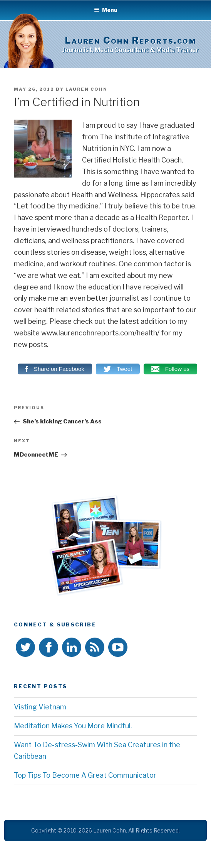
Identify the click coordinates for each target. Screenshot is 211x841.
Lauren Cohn (86, 89)
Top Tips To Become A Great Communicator (85, 775)
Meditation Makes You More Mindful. (73, 726)
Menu (105, 10)
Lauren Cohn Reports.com (130, 40)
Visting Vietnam (40, 707)
